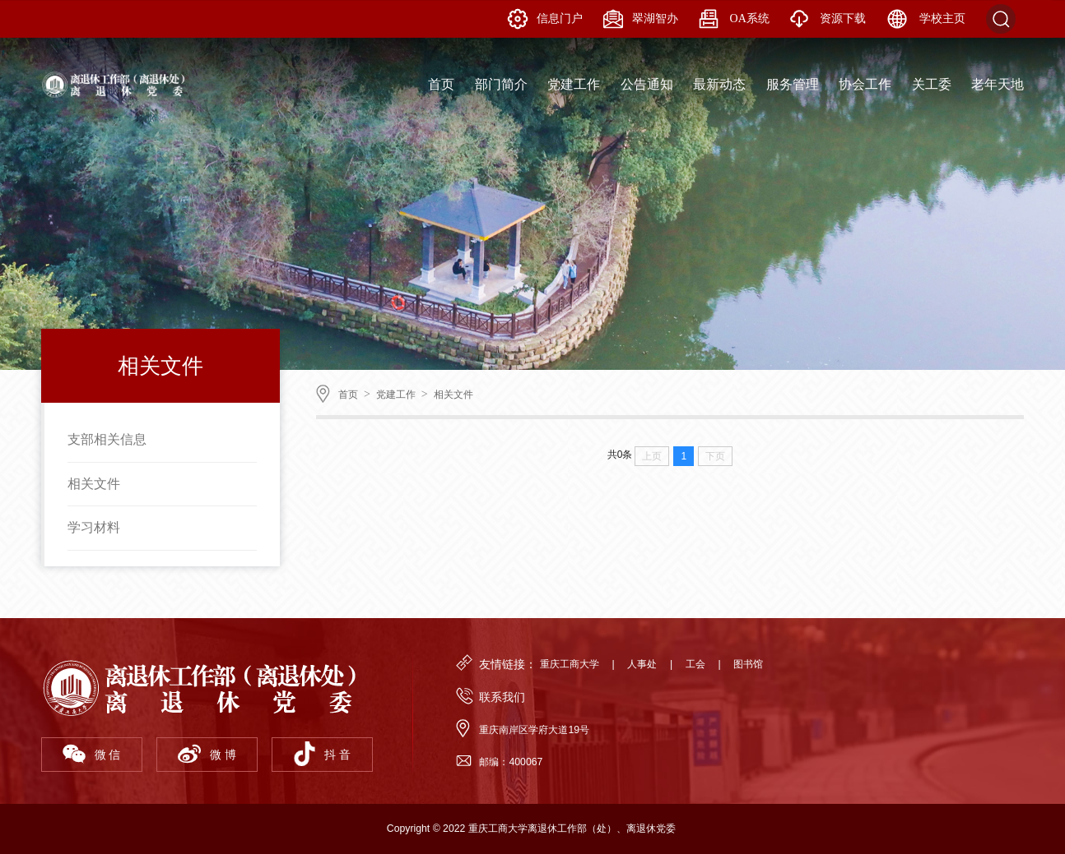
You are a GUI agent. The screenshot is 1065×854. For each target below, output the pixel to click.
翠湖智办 (640, 19)
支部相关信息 (106, 439)
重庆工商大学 (569, 664)
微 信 (91, 754)
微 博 (206, 754)
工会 (695, 664)
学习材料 (93, 527)
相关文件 (93, 484)
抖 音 (322, 753)
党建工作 (396, 394)
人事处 (642, 664)
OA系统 (734, 19)
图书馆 (748, 664)
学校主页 (925, 19)
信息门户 (545, 19)
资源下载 (828, 19)
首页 (348, 394)
